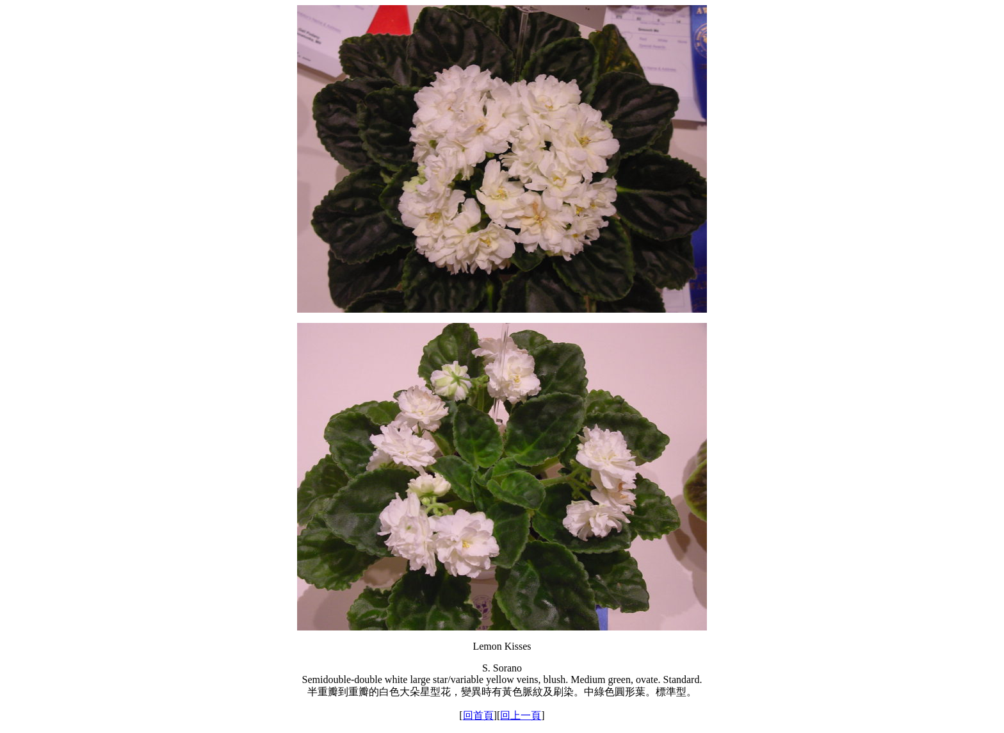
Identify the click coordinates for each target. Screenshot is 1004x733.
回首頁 (478, 715)
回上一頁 (520, 715)
